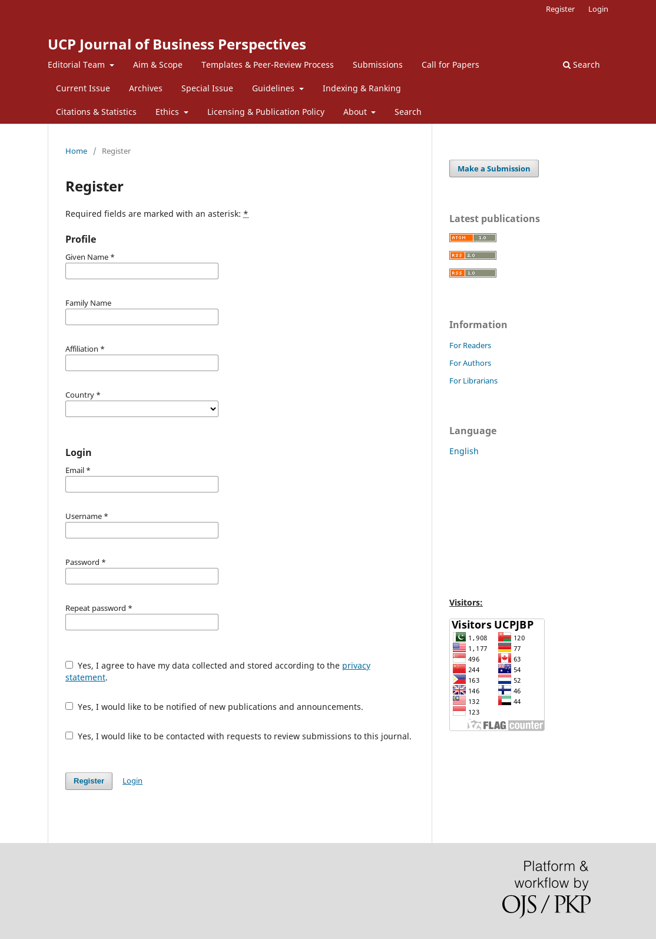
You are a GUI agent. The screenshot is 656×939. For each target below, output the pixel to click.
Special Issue (207, 88)
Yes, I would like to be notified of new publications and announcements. (214, 706)
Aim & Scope (158, 64)
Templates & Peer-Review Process (267, 64)
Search (408, 111)
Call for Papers (450, 64)
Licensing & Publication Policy (265, 111)
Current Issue (83, 88)
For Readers (470, 345)
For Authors (470, 363)
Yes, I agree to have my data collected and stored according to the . (217, 671)
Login (598, 9)
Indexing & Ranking (362, 88)
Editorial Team (77, 64)
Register (560, 9)
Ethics (168, 111)
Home (76, 151)
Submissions (378, 64)
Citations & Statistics (96, 111)
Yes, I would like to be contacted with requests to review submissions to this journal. (238, 736)
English (464, 451)
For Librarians (473, 380)
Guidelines (274, 88)
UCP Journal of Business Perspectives (177, 44)
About (356, 111)
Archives (146, 88)
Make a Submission (494, 168)
